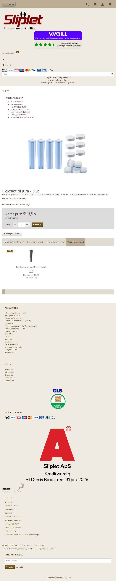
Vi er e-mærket (17, 101)
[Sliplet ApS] (23, 20)
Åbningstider (10, 352)
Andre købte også (55, 241)
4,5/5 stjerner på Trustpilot (22, 117)
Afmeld (19, 567)
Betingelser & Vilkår (12, 315)
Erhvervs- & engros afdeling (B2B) (18, 321)
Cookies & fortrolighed (14, 318)
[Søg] (112, 74)
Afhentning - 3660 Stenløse (15, 313)
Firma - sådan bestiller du (15, 329)
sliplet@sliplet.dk (23, 112)
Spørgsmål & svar (11, 350)
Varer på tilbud (76, 241)
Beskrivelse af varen (14, 241)
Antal (8, 224)
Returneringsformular (13, 347)
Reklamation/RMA (12, 344)
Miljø (7, 336)
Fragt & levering (11, 331)
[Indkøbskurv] (58, 53)
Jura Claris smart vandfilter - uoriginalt (31, 267)
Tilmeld (9, 567)
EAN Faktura (9, 323)
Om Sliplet (9, 342)
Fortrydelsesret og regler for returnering (21, 326)
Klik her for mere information (14, 198)
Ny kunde (8, 339)
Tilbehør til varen (35, 241)
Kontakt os (9, 334)
